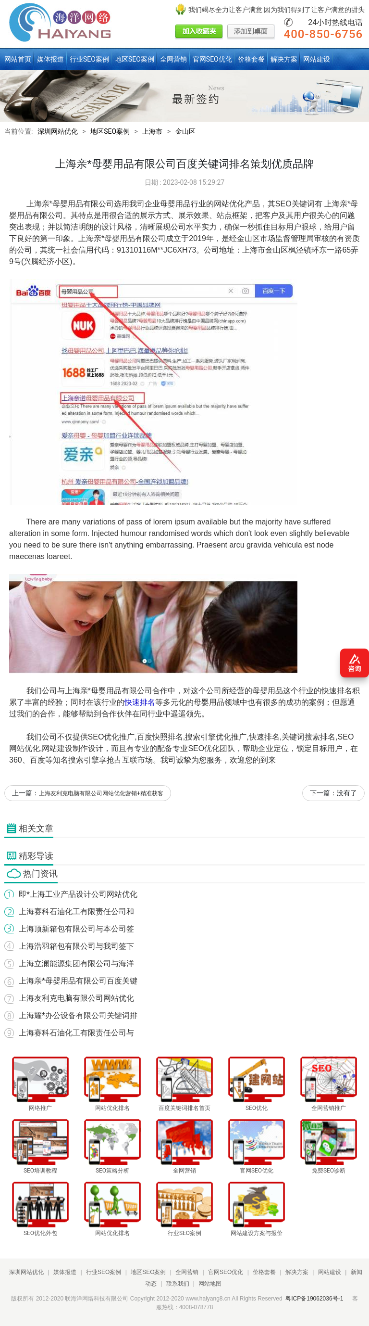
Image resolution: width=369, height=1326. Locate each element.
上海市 (152, 131)
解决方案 (284, 59)
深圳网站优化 (57, 131)
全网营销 (173, 59)
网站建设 (316, 59)
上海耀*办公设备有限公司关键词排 (78, 1015)
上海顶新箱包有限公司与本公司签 (76, 928)
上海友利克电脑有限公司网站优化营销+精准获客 (101, 793)
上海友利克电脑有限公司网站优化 (76, 998)
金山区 (185, 131)
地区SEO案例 (134, 59)
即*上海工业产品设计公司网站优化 (78, 894)
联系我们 (177, 1283)
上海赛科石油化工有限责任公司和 (76, 911)
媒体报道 (50, 59)
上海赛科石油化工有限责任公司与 (76, 1032)
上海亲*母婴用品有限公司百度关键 (78, 980)
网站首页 (17, 59)
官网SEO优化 (212, 59)
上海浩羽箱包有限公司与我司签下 (76, 946)
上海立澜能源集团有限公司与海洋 (76, 963)
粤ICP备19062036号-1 (314, 1298)
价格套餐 (251, 59)
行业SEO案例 (89, 59)
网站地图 (209, 1283)
